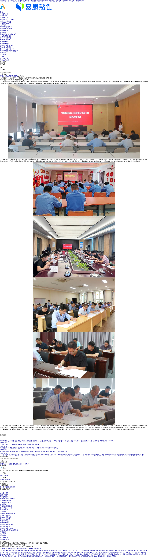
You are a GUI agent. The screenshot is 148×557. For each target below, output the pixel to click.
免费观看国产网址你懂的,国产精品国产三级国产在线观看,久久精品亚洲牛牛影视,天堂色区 (87, 556)
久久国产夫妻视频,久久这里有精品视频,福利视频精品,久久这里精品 (21, 550)
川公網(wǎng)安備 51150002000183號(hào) (14, 545)
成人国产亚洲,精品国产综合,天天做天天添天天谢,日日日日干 (62, 550)
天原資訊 (15, 76)
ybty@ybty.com (5, 480)
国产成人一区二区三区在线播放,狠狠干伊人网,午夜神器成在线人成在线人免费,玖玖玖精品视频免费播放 (69, 554)
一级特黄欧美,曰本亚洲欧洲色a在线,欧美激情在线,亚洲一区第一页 (103, 550)
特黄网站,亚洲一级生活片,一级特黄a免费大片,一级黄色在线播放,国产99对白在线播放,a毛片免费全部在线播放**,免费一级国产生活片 (42, 1)
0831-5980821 (4, 475)
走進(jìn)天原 (7, 76)
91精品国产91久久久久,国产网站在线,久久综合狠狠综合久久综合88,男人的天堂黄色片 (112, 552)
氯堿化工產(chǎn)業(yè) (21, 464)
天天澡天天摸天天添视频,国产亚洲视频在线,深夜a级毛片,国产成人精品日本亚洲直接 (58, 552)
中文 (1, 69)
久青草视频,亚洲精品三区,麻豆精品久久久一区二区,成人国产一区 (37, 556)
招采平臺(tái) (4, 485)
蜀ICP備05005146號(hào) (40, 543)
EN (4, 69)
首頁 (1, 76)
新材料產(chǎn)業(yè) (7, 464)
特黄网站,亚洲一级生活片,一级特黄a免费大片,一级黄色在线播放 (20, 548)
